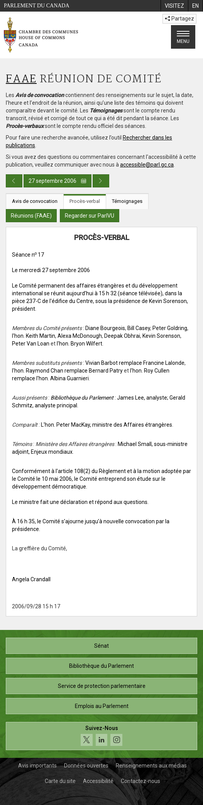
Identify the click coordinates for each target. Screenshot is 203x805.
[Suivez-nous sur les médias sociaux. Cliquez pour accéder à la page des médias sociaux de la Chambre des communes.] (101, 736)
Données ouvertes (86, 765)
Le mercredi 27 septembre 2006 (51, 270)
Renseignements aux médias (151, 765)
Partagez (179, 18)
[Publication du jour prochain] (101, 180)
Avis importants (37, 765)
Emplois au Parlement (102, 706)
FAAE (21, 79)
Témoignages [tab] (127, 201)
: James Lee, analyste (109, 398)
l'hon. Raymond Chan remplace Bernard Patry (67, 371)
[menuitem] (174, 6)
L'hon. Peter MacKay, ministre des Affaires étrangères (106, 425)
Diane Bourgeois (105, 328)
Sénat (101, 646)
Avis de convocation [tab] (35, 201)
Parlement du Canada (36, 6)
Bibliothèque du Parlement (101, 666)
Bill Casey (138, 328)
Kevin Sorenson (161, 336)
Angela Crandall (31, 579)
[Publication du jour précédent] (14, 180)
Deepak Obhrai (122, 336)
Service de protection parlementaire (101, 686)
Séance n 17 (28, 255)
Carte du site (60, 781)
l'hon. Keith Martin (33, 336)
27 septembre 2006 (57, 181)
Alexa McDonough (80, 336)
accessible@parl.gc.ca (147, 165)
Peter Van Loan (30, 343)
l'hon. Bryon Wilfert (79, 343)
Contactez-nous (140, 781)
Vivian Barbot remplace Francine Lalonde (134, 363)
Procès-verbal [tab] (84, 201)
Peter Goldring (169, 328)
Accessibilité (98, 781)
